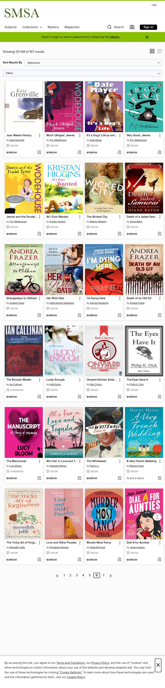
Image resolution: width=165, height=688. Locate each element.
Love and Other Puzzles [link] (61, 542)
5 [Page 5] (90, 575)
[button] (115, 28)
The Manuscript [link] (16, 461)
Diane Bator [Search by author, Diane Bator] (136, 221)
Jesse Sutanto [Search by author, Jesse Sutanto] (137, 547)
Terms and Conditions (70, 663)
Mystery (53, 27)
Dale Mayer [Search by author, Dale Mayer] (96, 140)
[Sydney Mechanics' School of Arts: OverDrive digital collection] (22, 13)
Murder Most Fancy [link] (99, 542)
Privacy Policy (100, 663)
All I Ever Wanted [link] (57, 217)
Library (114, 37)
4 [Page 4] (83, 575)
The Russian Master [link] (18, 380)
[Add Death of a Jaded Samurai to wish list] (159, 234)
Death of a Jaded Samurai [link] (142, 217)
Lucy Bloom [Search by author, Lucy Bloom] (16, 465)
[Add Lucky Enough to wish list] (79, 397)
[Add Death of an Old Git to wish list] (159, 315)
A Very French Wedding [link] (142, 461)
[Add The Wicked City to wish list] (119, 234)
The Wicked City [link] (97, 217)
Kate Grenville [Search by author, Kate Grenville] (17, 140)
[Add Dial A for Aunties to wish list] (159, 560)
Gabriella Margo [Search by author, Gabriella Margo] (58, 465)
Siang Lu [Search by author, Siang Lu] (94, 465)
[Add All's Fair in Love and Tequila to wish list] (79, 478)
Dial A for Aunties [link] (138, 542)
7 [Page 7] (103, 575)
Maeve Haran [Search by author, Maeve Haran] (137, 465)
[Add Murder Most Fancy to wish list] (119, 560)
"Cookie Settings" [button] (70, 672)
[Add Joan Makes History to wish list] (39, 152)
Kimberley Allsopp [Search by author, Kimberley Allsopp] (59, 547)
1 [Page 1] (64, 575)
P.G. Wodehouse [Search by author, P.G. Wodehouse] (58, 140)
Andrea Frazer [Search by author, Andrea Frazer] (17, 303)
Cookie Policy (76, 677)
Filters (9, 73)
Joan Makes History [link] (19, 135)
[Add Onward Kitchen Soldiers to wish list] (119, 397)
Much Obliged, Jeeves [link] (60, 135)
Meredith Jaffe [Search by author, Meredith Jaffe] (17, 547)
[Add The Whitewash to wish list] (119, 478)
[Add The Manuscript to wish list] (39, 478)
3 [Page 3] (77, 575)
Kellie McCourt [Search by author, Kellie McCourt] (97, 547)
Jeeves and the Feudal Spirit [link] (22, 217)
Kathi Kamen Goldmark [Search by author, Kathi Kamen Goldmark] (62, 303)
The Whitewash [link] (96, 461)
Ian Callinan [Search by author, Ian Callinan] (16, 384)
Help (154, 5)
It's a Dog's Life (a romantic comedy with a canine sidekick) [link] (102, 135)
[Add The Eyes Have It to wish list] (159, 397)
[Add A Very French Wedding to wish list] (159, 478)
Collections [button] (32, 27)
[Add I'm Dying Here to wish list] (119, 315)
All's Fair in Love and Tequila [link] (62, 461)
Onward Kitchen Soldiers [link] (102, 380)
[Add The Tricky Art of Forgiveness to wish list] (39, 560)
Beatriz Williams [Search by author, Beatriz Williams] (98, 221)
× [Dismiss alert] (147, 37)
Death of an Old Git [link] (139, 298)
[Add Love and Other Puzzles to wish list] (79, 560)
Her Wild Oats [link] (55, 298)
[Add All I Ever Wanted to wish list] (79, 234)
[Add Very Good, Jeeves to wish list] (159, 152)
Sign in (148, 27)
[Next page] (110, 575)
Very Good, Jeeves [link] (138, 135)
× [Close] (158, 665)
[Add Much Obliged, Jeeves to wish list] (79, 152)
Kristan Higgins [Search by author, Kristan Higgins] (57, 221)
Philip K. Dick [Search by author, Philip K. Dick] (137, 384)
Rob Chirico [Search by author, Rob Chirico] (96, 384)
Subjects (11, 27)
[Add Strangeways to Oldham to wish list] (39, 315)
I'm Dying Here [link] (96, 298)
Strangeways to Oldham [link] (21, 298)
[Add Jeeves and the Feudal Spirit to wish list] (39, 234)
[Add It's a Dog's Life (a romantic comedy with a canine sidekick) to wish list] (119, 152)
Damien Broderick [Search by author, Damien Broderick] (99, 303)
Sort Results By (12, 62)
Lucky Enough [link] (55, 380)
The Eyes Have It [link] (137, 380)
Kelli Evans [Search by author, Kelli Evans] (55, 384)
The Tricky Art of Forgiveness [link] (22, 542)
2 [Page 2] (70, 575)
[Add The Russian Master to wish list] (39, 397)
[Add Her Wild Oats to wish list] (79, 315)
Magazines (72, 27)
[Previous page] (57, 575)
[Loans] (132, 28)
